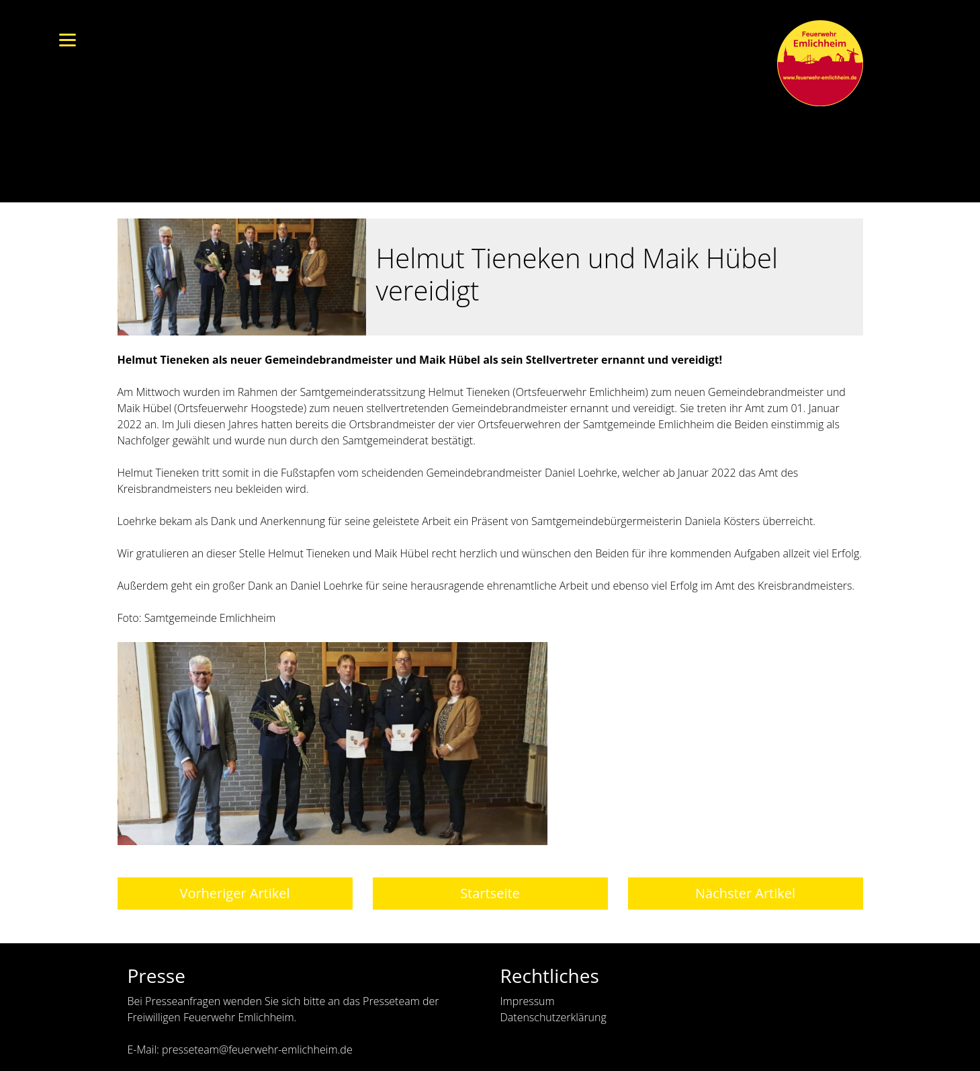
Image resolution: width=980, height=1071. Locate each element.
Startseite (490, 893)
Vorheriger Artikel (234, 893)
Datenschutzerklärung (553, 1017)
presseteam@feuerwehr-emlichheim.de (257, 1049)
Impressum (527, 1001)
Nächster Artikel (745, 893)
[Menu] (67, 38)
